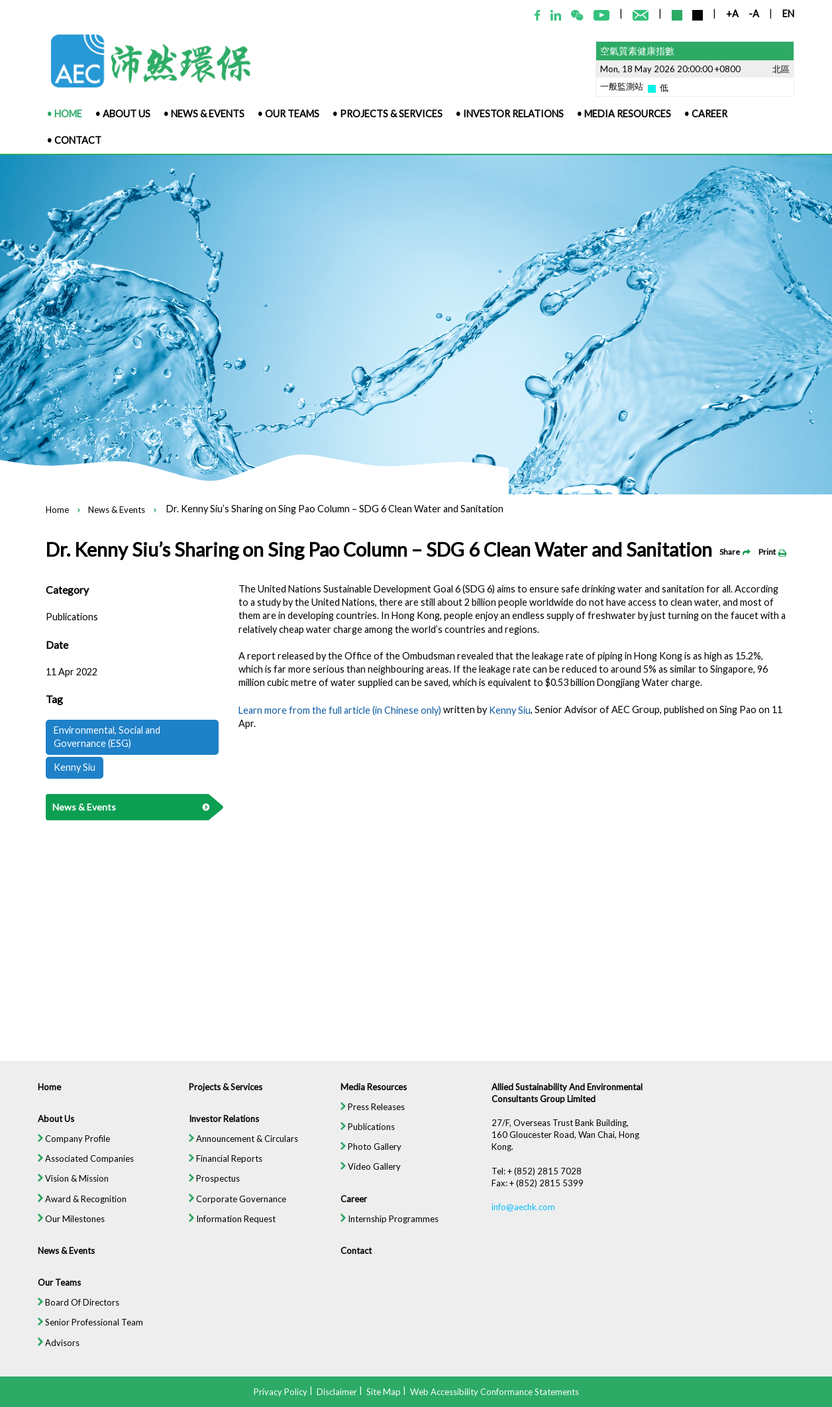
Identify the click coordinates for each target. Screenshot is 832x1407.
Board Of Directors (68, 1320)
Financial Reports (220, 1172)
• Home (64, 113)
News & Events (116, 510)
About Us (45, 1131)
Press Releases (371, 1118)
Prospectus (208, 1192)
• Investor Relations (510, 113)
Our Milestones (60, 1233)
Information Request (226, 1233)
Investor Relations (218, 1131)
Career (351, 1213)
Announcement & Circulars (238, 1151)
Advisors (47, 1361)
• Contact (74, 140)
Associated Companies (75, 1172)
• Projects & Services (387, 113)
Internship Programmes (388, 1233)
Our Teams (48, 1300)
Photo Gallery (369, 1159)
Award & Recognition (71, 1213)
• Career (705, 113)
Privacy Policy (280, 1391)
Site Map (383, 1391)
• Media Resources (624, 113)
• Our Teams (288, 113)
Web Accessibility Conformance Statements (494, 1391)
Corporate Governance (232, 1213)
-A (754, 13)
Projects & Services (220, 1097)
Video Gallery (369, 1180)
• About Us (122, 113)
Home (57, 510)
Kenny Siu (510, 710)
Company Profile (63, 1151)
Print (772, 552)
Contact (354, 1266)
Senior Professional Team (80, 1341)
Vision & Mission (62, 1192)
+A (732, 13)
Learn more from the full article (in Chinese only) (339, 710)
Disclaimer (337, 1391)
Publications (366, 1139)
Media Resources (372, 1097)
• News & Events (204, 113)
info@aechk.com (527, 1221)
